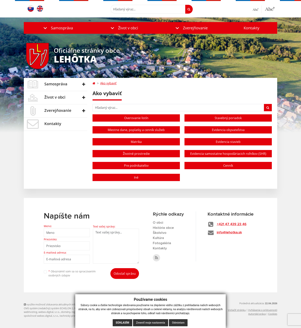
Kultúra (158, 238)
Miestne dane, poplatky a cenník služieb (136, 130)
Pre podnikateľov (136, 165)
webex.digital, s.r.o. (49, 312)
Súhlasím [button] (122, 322)
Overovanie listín (136, 118)
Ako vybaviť (108, 83)
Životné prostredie (136, 154)
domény (65, 312)
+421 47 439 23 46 (231, 224)
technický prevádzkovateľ (74, 315)
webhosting (30, 312)
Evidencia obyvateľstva (228, 130)
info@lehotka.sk (229, 232)
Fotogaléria (162, 243)
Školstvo (159, 233)
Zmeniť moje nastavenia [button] (150, 322)
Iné (136, 177)
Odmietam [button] (178, 322)
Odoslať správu (125, 273)
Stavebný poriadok (228, 118)
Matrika (136, 142)
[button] (57, 28)
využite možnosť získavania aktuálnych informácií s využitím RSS (62, 304)
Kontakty (251, 27)
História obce (163, 228)
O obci (158, 222)
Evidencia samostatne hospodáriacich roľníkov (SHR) (228, 154)
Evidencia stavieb (228, 142)
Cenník (228, 165)
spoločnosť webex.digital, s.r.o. (41, 315)
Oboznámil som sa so (72, 273)
